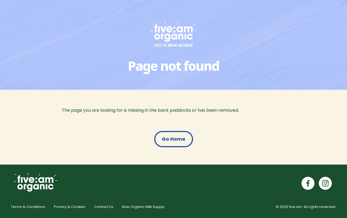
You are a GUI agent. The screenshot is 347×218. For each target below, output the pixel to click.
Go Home (173, 139)
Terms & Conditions (28, 206)
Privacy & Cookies (69, 206)
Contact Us (103, 206)
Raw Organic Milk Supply (143, 206)
